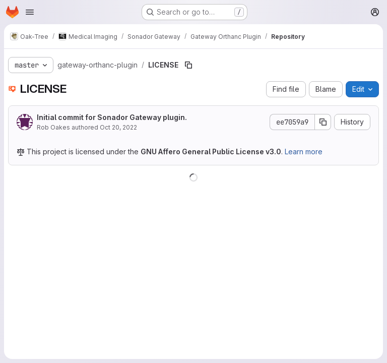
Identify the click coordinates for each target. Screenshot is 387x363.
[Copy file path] (188, 65)
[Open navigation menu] (30, 12)
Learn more (303, 151)
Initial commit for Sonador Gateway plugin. (112, 117)
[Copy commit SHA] (323, 122)
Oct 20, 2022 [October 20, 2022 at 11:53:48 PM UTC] (118, 127)
